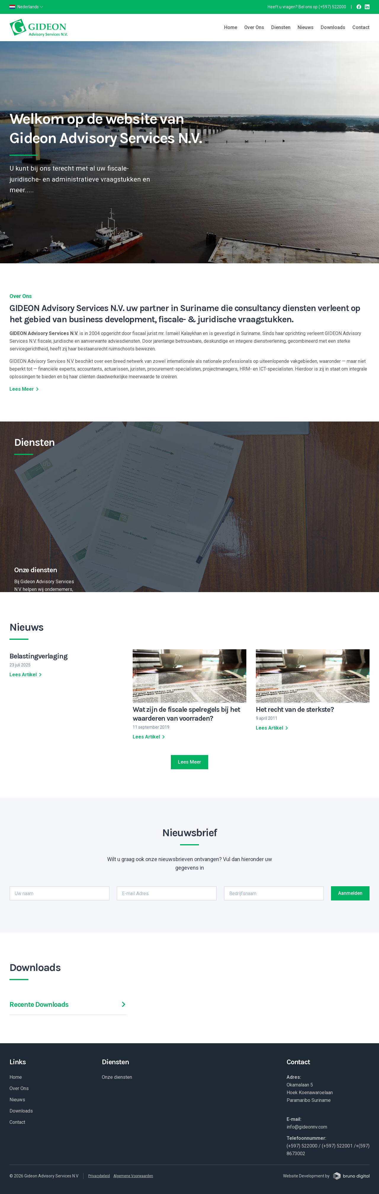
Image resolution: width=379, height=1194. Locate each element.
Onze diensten (117, 1077)
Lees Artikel (26, 674)
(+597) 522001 (337, 1146)
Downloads (333, 27)
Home (230, 27)
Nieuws (306, 27)
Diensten (280, 27)
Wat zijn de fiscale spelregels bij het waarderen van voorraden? (186, 713)
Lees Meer (25, 389)
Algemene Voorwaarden (133, 1176)
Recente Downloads (68, 1004)
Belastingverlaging (38, 656)
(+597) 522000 (332, 6)
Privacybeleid (99, 1176)
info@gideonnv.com (307, 1127)
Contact (361, 27)
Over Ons (254, 27)
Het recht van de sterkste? (295, 709)
